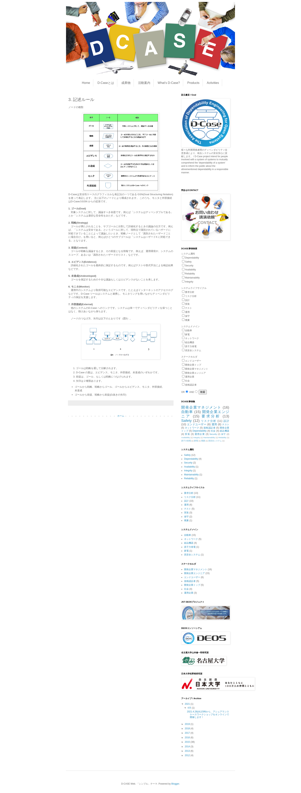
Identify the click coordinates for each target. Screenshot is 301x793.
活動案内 (144, 82)
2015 (188, 742)
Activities (213, 82)
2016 (188, 737)
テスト (225, 424)
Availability (185, 437)
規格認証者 (209, 427)
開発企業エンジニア (194, 573)
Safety (186, 421)
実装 (187, 434)
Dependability (200, 431)
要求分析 (211, 416)
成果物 (126, 82)
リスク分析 (208, 420)
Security (213, 434)
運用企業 (200, 434)
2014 (188, 746)
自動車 (187, 412)
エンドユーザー (196, 424)
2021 (188, 704)
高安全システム (215, 441)
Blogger (175, 783)
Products (193, 82)
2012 (188, 755)
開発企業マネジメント (201, 407)
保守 (223, 434)
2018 (188, 728)
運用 (214, 424)
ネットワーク (192, 427)
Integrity (196, 437)
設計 (226, 420)
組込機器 (224, 431)
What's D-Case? (169, 82)
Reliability (222, 437)
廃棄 (203, 441)
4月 (190, 707)
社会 (213, 431)
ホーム (120, 416)
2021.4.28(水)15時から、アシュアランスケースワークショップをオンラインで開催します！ (208, 714)
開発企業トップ (192, 585)
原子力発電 (186, 441)
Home (86, 82)
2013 (188, 751)
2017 (188, 733)
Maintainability (209, 437)
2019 (188, 724)
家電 (196, 441)
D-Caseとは (106, 82)
